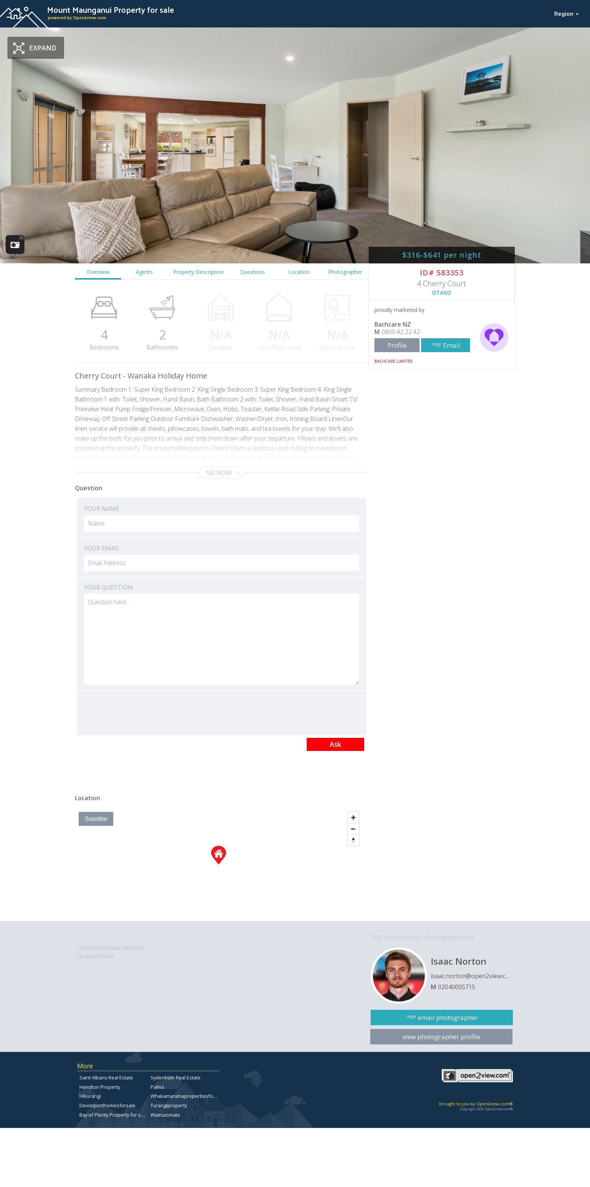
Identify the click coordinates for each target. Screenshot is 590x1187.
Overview (98, 271)
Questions (252, 271)
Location (299, 271)
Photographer (345, 271)
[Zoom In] (353, 817)
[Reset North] (353, 840)
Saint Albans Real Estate (106, 1077)
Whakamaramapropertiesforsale (187, 1096)
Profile (397, 345)
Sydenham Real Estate (176, 1077)
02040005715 (456, 987)
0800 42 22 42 (401, 332)
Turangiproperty (169, 1105)
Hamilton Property (99, 1087)
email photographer (448, 1017)
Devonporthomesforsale (107, 1105)
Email (451, 345)
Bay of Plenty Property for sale (113, 1114)
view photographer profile (441, 1036)
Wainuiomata (165, 1114)
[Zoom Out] (353, 828)
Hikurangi (90, 1096)
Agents (144, 271)
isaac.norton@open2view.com (472, 976)
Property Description (198, 271)
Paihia (157, 1087)
